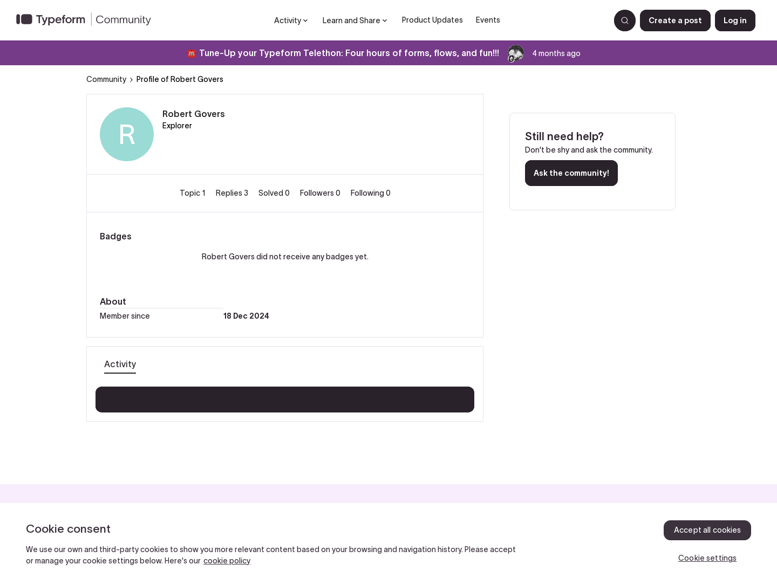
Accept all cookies (707, 530)
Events (488, 20)
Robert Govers (193, 114)
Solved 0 (274, 193)
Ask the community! (571, 173)
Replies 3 (233, 193)
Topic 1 (193, 193)
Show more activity (285, 396)
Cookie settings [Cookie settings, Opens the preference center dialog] (707, 558)
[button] (675, 20)
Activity (120, 364)
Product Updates (432, 20)
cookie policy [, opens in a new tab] (226, 560)
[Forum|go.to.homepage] (88, 20)
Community (106, 79)
